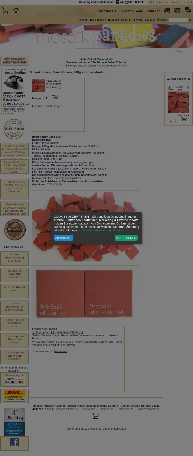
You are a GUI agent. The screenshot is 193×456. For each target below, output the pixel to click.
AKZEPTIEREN (126, 238)
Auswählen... (63, 238)
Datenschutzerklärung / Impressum (105, 230)
